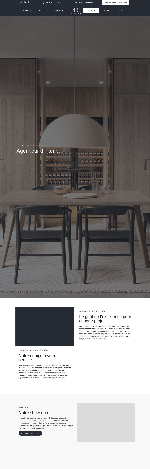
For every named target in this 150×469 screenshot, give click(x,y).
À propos (91, 11)
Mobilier (43, 11)
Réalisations (59, 11)
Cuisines (27, 11)
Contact (123, 11)
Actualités (107, 11)
